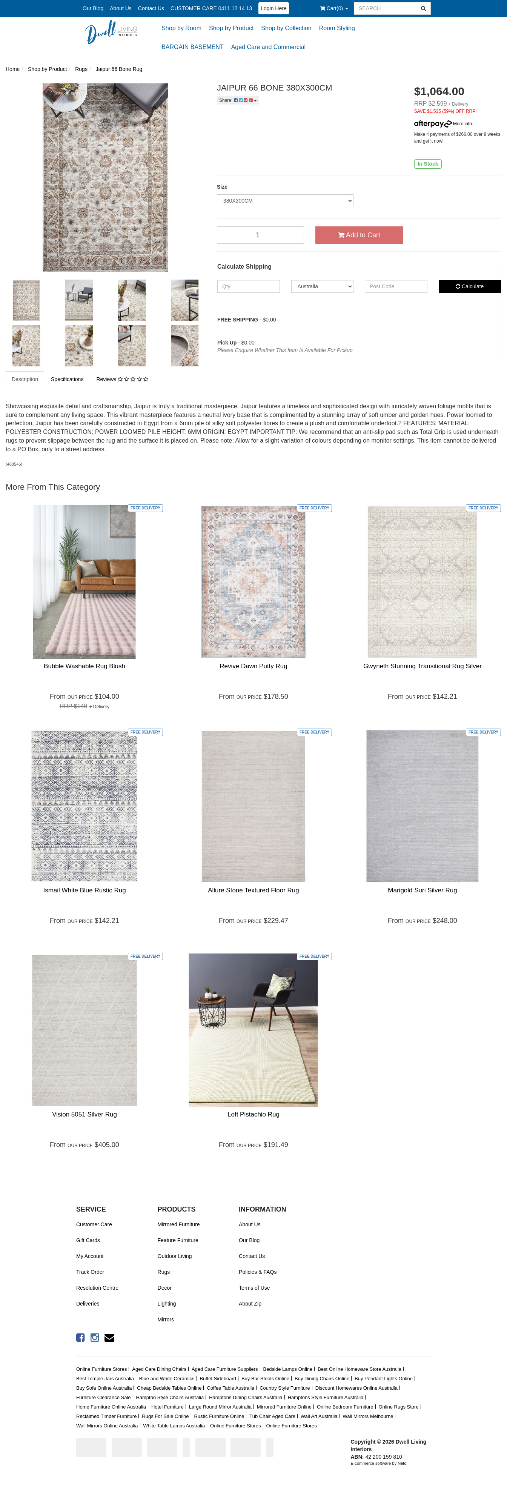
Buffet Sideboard (218, 1378)
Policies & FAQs (258, 1272)
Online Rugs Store (398, 1407)
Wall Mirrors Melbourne (368, 1416)
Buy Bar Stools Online (265, 1378)
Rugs (164, 1272)
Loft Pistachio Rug (253, 1114)
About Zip (250, 1304)
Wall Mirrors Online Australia (107, 1426)
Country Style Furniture (285, 1388)
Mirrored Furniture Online (284, 1407)
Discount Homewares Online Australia (356, 1388)
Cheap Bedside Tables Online (169, 1388)
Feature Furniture (178, 1240)
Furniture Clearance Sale (103, 1397)
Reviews (122, 379)
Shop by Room (181, 28)
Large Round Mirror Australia (220, 1407)
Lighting (167, 1304)
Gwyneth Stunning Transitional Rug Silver (422, 666)
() (334, 8)
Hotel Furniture (167, 1407)
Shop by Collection (286, 28)
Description (25, 379)
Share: (238, 100)
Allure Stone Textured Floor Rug (253, 890)
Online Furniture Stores (101, 1369)
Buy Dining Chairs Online (322, 1378)
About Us (121, 8)
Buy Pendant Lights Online (384, 1378)
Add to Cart (359, 235)
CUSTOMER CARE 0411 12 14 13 (211, 8)
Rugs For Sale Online (165, 1416)
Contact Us (151, 8)
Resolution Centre (97, 1288)
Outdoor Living (175, 1256)
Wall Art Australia (319, 1416)
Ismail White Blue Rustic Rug (84, 890)
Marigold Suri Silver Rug (422, 890)
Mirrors (166, 1319)
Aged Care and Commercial (268, 47)
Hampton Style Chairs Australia (170, 1397)
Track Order (90, 1272)
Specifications (67, 379)
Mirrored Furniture (179, 1224)
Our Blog (93, 8)
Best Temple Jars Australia (105, 1378)
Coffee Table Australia (230, 1388)
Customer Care (94, 1224)
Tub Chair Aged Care (272, 1416)
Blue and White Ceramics (167, 1378)
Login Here (274, 8)
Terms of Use (254, 1288)
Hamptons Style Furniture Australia (326, 1397)
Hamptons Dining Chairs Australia (245, 1397)
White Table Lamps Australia (174, 1426)
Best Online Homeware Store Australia (359, 1369)
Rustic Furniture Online (219, 1416)
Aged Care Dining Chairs (159, 1369)
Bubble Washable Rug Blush (84, 666)
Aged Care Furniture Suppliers (225, 1369)
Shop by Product (231, 28)
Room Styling (337, 28)
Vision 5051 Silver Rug (84, 1114)
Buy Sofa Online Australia (104, 1388)
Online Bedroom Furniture (345, 1407)
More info (443, 123)
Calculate (470, 286)
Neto (402, 1463)
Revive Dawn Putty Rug (253, 666)
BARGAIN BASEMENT (192, 47)
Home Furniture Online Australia (111, 1407)
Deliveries (87, 1304)
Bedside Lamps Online (287, 1369)
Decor (165, 1288)
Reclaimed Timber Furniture (106, 1416)
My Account (89, 1256)
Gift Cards (88, 1240)
